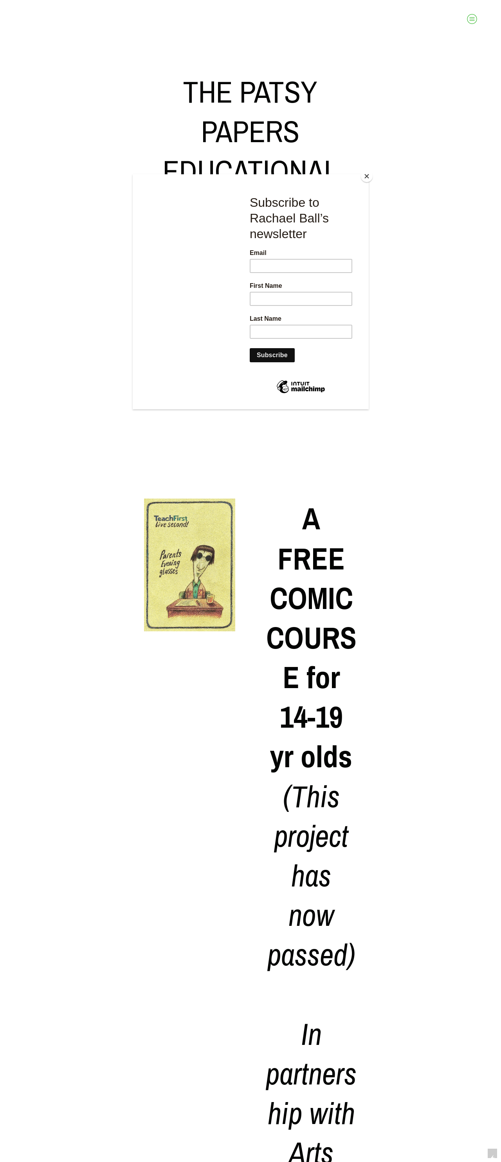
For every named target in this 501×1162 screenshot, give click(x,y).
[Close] (367, 176)
